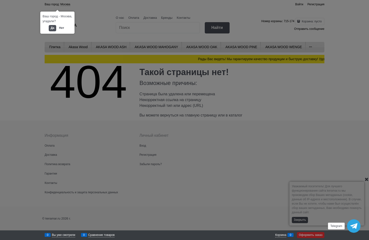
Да (52, 28)
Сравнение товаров (101, 235)
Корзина (280, 235)
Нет (61, 28)
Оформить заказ (310, 235)
